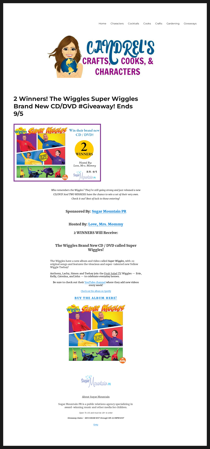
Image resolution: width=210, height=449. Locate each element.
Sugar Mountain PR (109, 211)
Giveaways (190, 23)
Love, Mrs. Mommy (105, 224)
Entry (95, 424)
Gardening (173, 23)
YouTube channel (95, 282)
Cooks (147, 23)
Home (102, 23)
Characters (117, 23)
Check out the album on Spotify (96, 291)
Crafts (158, 23)
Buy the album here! (96, 298)
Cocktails (133, 23)
